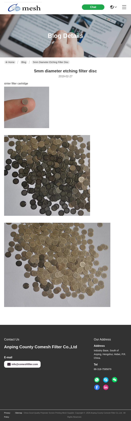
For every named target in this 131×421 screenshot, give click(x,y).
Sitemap (18, 413)
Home (9, 62)
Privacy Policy (7, 415)
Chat (93, 7)
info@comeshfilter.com (22, 364)
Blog (23, 62)
